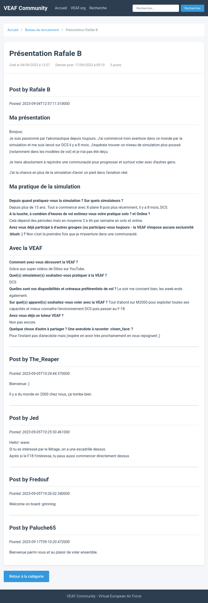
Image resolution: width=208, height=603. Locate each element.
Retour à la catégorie (26, 576)
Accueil (61, 8)
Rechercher (193, 8)
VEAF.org (78, 8)
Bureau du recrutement (42, 30)
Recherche (98, 8)
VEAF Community (26, 8)
